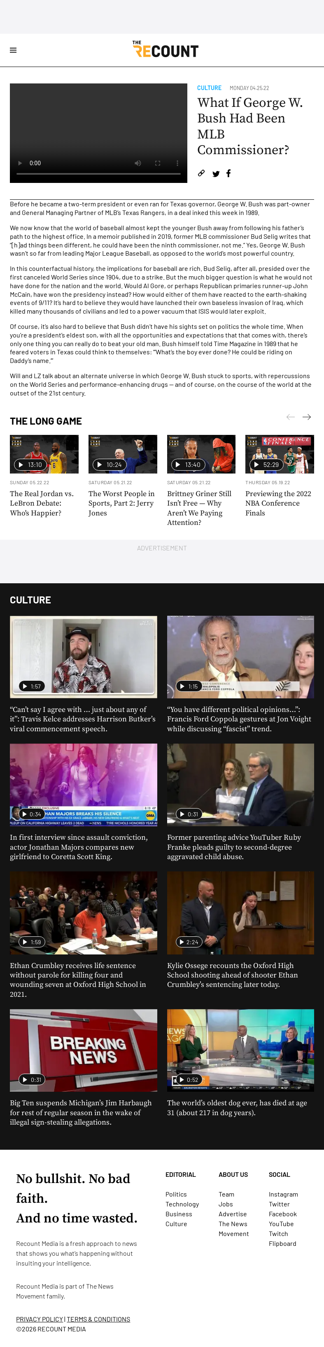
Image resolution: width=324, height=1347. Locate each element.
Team (226, 1194)
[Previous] (306, 418)
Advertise (233, 1214)
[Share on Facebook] (228, 174)
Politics (176, 1194)
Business (178, 1214)
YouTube (281, 1223)
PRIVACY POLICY (39, 1319)
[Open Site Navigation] (13, 50)
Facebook (283, 1214)
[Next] (290, 418)
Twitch (278, 1233)
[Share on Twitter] (216, 174)
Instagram (283, 1194)
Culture (209, 87)
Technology (182, 1204)
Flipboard (282, 1243)
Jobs (226, 1204)
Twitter (279, 1204)
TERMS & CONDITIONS (98, 1319)
